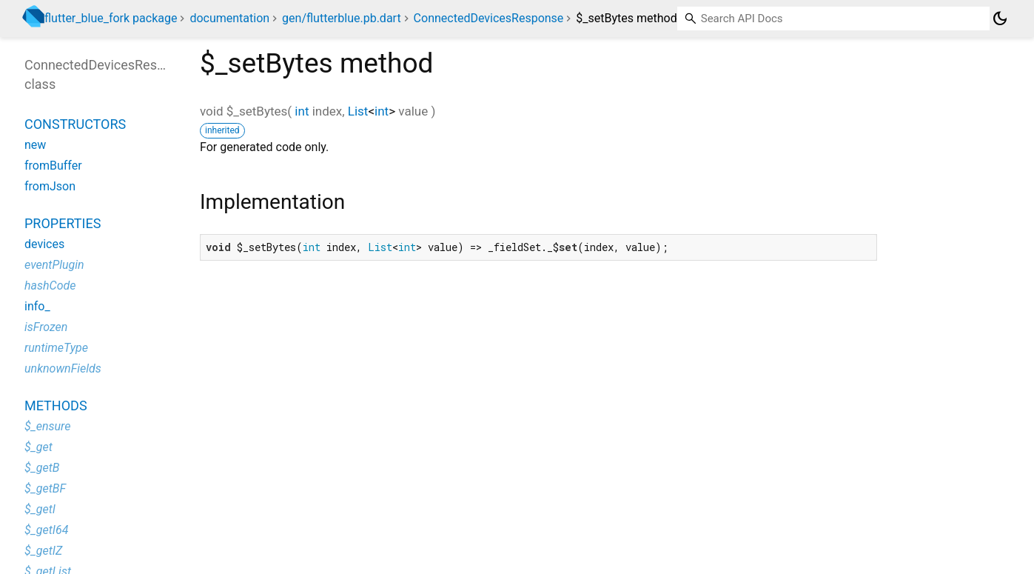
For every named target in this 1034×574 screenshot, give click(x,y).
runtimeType (56, 348)
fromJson (49, 186)
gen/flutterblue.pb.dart (341, 18)
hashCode (49, 285)
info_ (37, 306)
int (302, 111)
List (358, 111)
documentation (229, 18)
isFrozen (45, 327)
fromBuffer (53, 165)
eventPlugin (54, 265)
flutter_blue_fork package (110, 18)
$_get (38, 447)
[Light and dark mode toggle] (1000, 18)
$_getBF (45, 488)
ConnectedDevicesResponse (489, 18)
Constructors (75, 124)
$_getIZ (43, 551)
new (35, 145)
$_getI (40, 509)
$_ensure (47, 426)
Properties (62, 223)
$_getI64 (46, 530)
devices (44, 244)
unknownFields (62, 368)
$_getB (41, 468)
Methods (55, 405)
